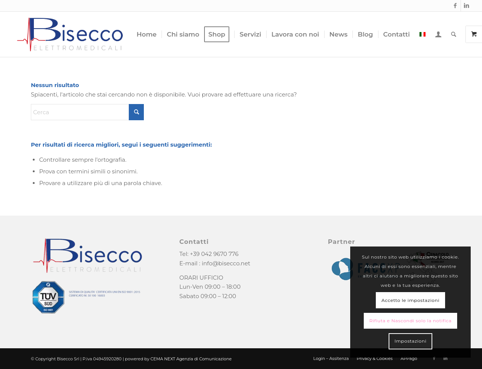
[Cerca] (453, 34)
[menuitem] (147, 34)
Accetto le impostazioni (410, 300)
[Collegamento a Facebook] (455, 5)
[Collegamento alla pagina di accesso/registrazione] (438, 34)
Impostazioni (410, 341)
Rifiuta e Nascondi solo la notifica (410, 320)
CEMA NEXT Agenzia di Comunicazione (191, 358)
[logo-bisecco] (70, 34)
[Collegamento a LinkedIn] (466, 5)
